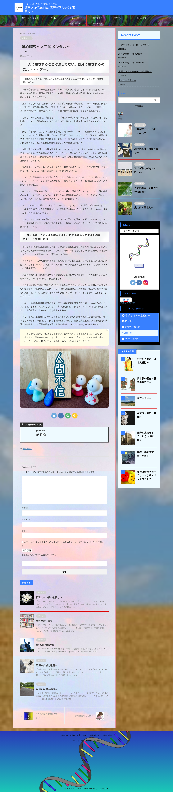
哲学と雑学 (97, 23)
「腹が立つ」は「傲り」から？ (132, 45)
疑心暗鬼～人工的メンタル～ (120, 117)
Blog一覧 (75, 18)
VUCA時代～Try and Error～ (130, 63)
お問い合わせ (75, 23)
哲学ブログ (97, 18)
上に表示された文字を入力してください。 (40, 554)
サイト (24, 530)
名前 (25, 507)
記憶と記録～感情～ (46, 689)
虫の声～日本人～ (126, 80)
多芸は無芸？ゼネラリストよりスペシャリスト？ (146, 475)
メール (26, 519)
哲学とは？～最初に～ (31, 18)
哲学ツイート (119, 18)
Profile (53, 18)
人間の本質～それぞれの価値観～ (133, 72)
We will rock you (44, 644)
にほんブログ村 (127, 303)
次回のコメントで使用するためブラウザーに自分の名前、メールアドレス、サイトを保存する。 (63, 543)
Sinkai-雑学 (141, 18)
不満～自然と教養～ (46, 665)
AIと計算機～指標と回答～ (130, 54)
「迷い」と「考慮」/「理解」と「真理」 (86, 740)
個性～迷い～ (143, 397)
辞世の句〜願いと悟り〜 (48, 597)
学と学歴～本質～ (45, 620)
